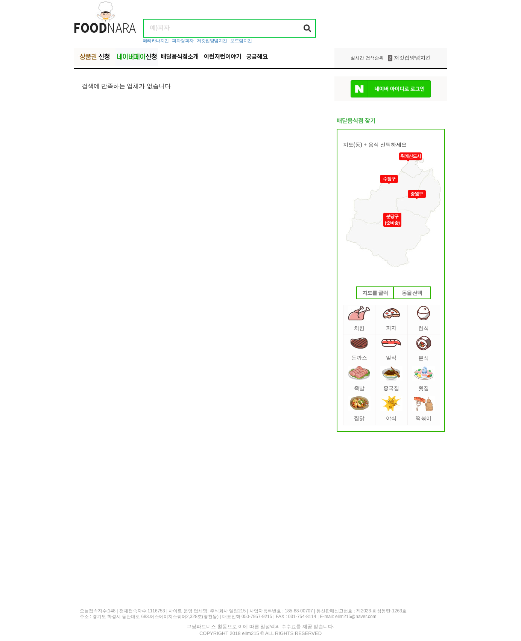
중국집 (391, 378)
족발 (359, 378)
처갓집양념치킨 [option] (390, 58)
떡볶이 (423, 408)
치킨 (359, 318)
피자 (391, 319)
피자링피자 (183, 40)
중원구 (416, 193)
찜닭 (359, 408)
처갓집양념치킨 (212, 40)
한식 (423, 318)
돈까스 (359, 349)
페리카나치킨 (156, 40)
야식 (391, 408)
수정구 (389, 178)
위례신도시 (410, 156)
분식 (423, 348)
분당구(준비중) (392, 219)
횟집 (423, 378)
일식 (391, 350)
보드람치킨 (241, 40)
